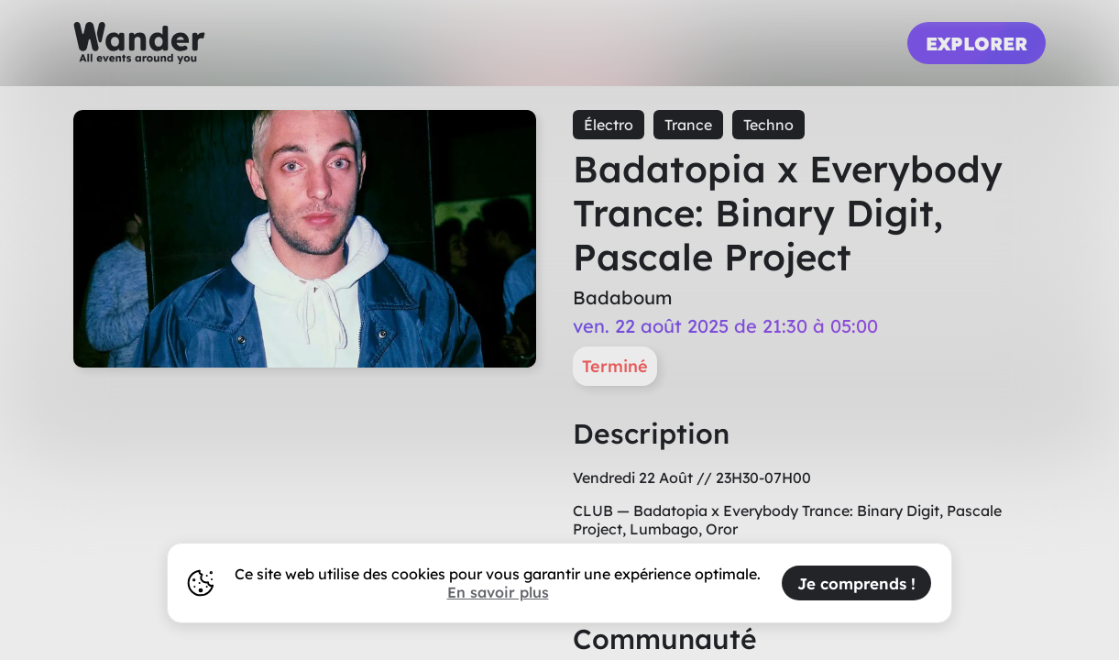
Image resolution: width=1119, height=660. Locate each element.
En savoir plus (498, 592)
